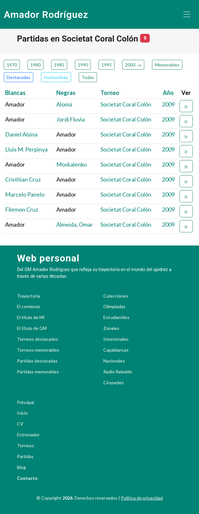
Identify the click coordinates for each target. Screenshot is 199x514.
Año (168, 92)
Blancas (15, 92)
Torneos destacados (37, 339)
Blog (21, 467)
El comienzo (28, 306)
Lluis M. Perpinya (26, 149)
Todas (88, 77)
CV (20, 424)
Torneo (109, 92)
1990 (83, 64)
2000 (133, 64)
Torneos (25, 445)
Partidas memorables (38, 372)
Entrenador (28, 434)
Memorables (167, 64)
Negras (66, 92)
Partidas (25, 456)
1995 (106, 64)
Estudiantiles (116, 317)
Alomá (64, 104)
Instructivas (56, 77)
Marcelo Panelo (24, 194)
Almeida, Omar (74, 224)
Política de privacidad (142, 498)
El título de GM (32, 328)
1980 (35, 64)
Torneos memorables (38, 350)
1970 (12, 64)
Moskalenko (71, 164)
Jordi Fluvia (70, 119)
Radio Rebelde (117, 372)
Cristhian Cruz (23, 179)
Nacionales (114, 361)
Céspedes (113, 382)
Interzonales (116, 339)
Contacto (27, 478)
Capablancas (116, 350)
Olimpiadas (114, 306)
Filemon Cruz (21, 209)
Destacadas (18, 77)
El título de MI (31, 317)
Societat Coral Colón (125, 104)
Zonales (111, 328)
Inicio (22, 413)
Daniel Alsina (21, 134)
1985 (59, 64)
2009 (168, 104)
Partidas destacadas (37, 361)
